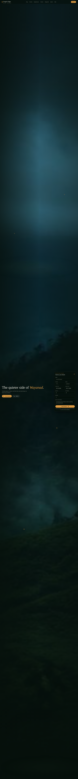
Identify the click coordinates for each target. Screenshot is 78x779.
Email (66, 381)
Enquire (73, 1)
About (51, 1)
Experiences (36, 1)
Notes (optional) (58, 399)
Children (67, 390)
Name (56, 377)
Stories (42, 1)
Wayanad (47, 1)
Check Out (67, 386)
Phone (56, 381)
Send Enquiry (6, 396)
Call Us (16, 396)
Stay (27, 1)
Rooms (30, 1)
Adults (56, 390)
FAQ (55, 1)
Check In (57, 386)
